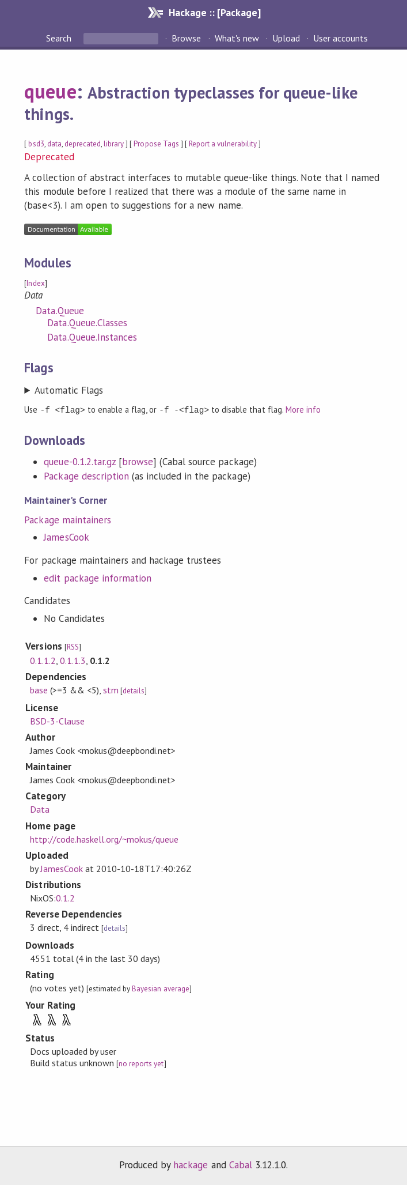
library (114, 144)
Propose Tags (156, 144)
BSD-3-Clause (57, 720)
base (39, 689)
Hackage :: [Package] (215, 12)
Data (40, 808)
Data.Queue (59, 310)
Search (60, 38)
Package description (86, 475)
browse (137, 461)
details (133, 690)
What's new (237, 38)
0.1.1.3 (73, 660)
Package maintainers (67, 519)
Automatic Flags (68, 390)
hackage (190, 1164)
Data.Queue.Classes (87, 322)
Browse (186, 38)
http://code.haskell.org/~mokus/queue (104, 838)
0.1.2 (65, 897)
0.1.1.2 (43, 660)
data (54, 144)
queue (50, 91)
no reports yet (141, 1063)
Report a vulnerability (223, 144)
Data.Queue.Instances (91, 337)
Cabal (240, 1164)
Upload (286, 38)
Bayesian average (160, 988)
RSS (73, 646)
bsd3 (36, 144)
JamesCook (66, 536)
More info (303, 409)
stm (111, 689)
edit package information (97, 577)
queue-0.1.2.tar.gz (79, 461)
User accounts (340, 38)
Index (35, 283)
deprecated (82, 144)
